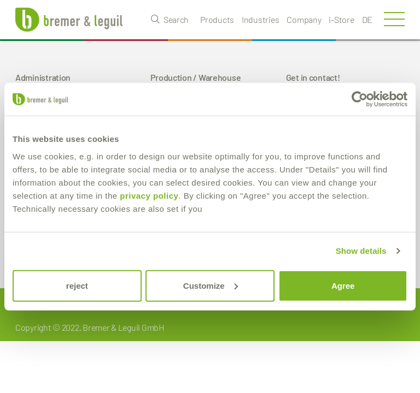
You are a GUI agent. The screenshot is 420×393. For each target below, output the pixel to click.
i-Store (341, 19)
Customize (210, 285)
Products (217, 19)
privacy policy (149, 195)
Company (304, 19)
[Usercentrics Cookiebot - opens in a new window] (359, 99)
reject (77, 285)
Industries (260, 19)
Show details (361, 250)
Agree (343, 285)
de (367, 19)
